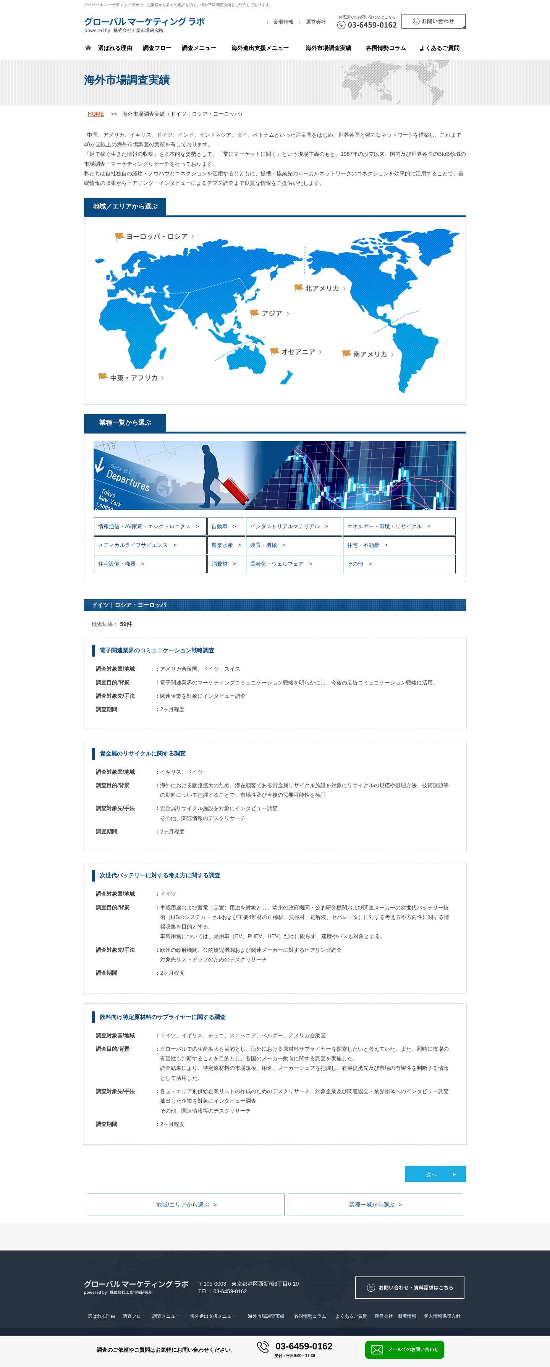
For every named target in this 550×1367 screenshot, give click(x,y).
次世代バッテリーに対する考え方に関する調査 (160, 875)
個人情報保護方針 (442, 1316)
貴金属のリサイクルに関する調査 (143, 753)
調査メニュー (199, 48)
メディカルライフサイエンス (133, 545)
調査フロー (157, 48)
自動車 (220, 526)
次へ (431, 1174)
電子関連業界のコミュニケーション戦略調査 (157, 650)
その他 (356, 564)
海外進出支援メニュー (260, 48)
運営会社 (316, 22)
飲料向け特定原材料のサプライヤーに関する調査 (163, 1017)
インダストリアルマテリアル (285, 526)
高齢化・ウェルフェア (277, 564)
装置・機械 (264, 545)
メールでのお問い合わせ (404, 1350)
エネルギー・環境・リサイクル (385, 526)
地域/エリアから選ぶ (182, 1204)
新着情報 (284, 22)
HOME (96, 114)
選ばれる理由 (115, 48)
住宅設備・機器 (117, 564)
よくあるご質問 (439, 48)
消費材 (220, 564)
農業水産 (223, 545)
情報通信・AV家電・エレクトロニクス (145, 526)
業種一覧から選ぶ (372, 1204)
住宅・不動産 (364, 545)
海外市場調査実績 (328, 48)
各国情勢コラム (310, 1316)
